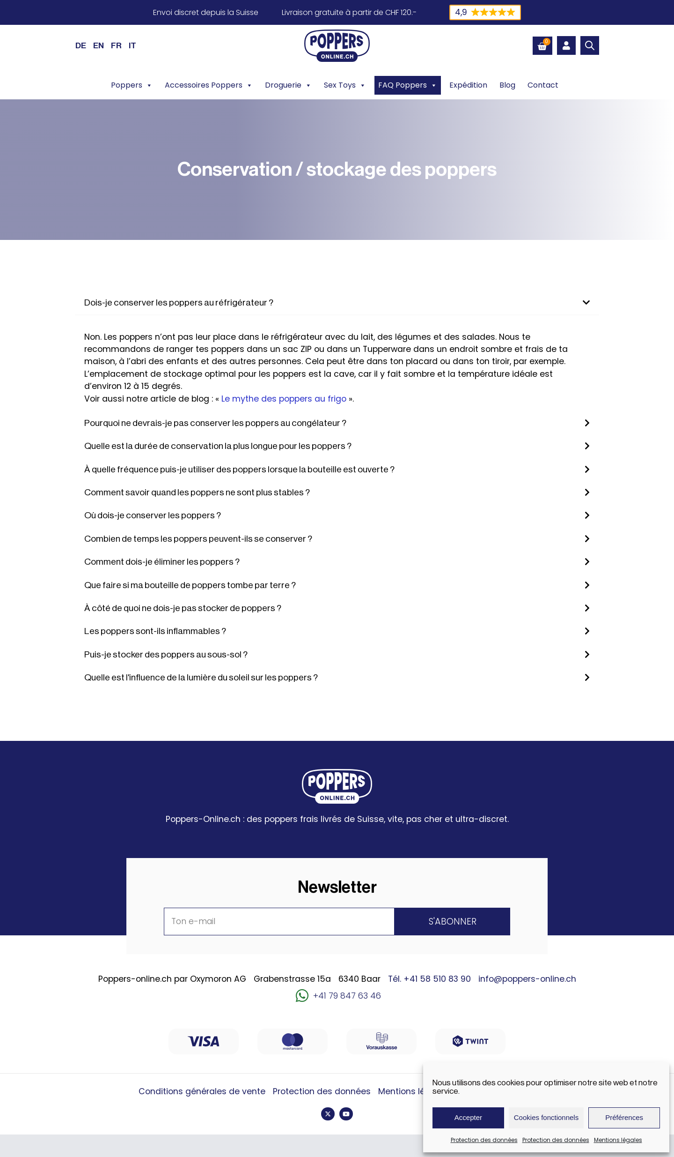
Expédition (468, 85)
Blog (507, 85)
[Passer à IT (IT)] (132, 45)
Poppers (132, 85)
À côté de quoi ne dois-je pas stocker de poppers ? (182, 608)
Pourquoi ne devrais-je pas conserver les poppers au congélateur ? (215, 423)
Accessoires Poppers (209, 85)
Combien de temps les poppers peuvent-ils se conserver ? (198, 539)
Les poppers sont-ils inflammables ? (155, 631)
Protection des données (484, 1140)
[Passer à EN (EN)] (98, 45)
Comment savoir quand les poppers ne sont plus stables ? (197, 492)
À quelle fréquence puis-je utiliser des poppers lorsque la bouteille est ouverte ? (239, 469)
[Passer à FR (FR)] (116, 45)
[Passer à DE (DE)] (80, 45)
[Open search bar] (589, 45)
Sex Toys (345, 85)
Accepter (468, 1117)
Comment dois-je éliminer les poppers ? (162, 562)
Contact (542, 85)
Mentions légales (618, 1140)
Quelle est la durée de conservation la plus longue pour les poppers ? (218, 446)
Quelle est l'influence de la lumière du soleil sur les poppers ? (201, 677)
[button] (337, 302)
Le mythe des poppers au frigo (283, 398)
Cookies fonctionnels (546, 1117)
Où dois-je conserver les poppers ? (152, 515)
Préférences (624, 1117)
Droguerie (288, 85)
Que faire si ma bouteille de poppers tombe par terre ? (190, 585)
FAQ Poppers (407, 85)
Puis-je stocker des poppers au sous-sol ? (166, 654)
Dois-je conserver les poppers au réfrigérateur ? (178, 302)
